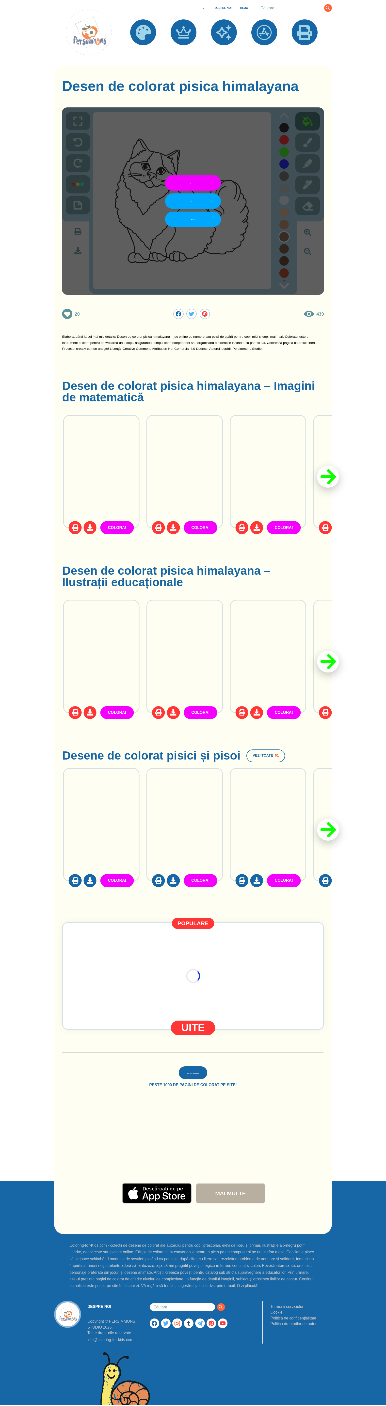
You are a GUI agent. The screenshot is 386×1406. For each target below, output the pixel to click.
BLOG (244, 7)
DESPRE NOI (223, 7)
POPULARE (183, 49)
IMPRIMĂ (304, 49)
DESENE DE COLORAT (143, 52)
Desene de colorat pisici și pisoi (151, 755)
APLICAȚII (264, 49)
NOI (224, 49)
